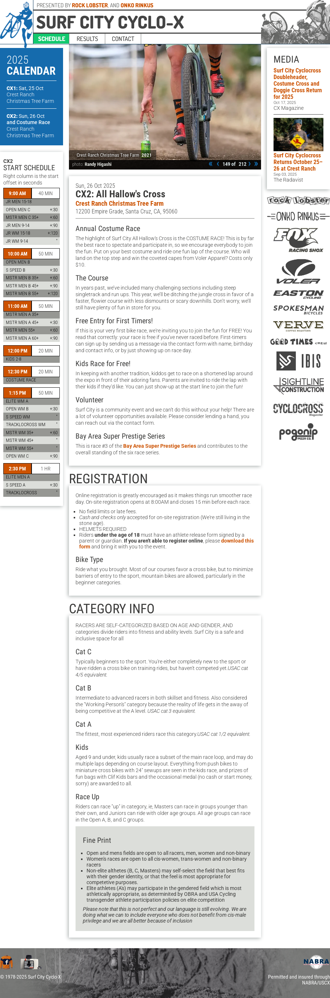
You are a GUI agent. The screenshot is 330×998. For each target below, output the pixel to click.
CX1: (25, 88)
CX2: (26, 116)
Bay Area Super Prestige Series (159, 446)
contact (123, 38)
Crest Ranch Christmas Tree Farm (120, 203)
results (87, 38)
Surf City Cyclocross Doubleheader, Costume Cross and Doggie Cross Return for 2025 (298, 83)
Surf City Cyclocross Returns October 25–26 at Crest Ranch (298, 162)
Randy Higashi (98, 164)
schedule (51, 38)
